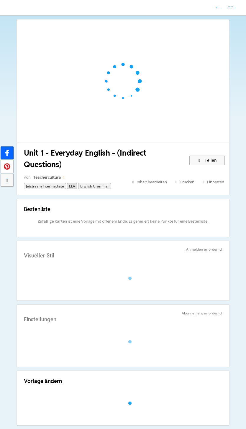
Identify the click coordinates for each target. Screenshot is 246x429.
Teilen (207, 160)
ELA (72, 186)
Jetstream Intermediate (45, 186)
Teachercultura (47, 177)
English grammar (94, 186)
